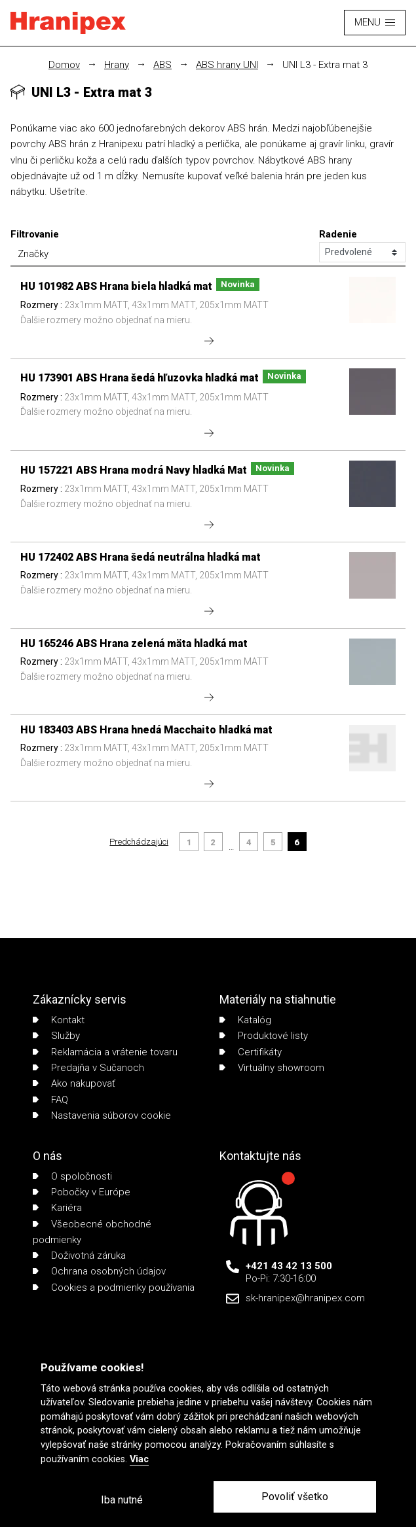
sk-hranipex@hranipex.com (305, 1298)
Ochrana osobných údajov (99, 1271)
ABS (162, 65)
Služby (56, 1036)
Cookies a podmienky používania (114, 1287)
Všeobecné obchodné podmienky (92, 1232)
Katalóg (245, 1020)
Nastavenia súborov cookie (102, 1115)
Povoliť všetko (294, 1496)
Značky (33, 254)
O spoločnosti (72, 1176)
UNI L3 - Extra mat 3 (325, 65)
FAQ (50, 1100)
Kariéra (57, 1208)
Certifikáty (250, 1052)
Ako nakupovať (74, 1083)
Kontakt (59, 1020)
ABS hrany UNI (227, 65)
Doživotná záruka (79, 1255)
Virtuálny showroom (271, 1068)
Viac (139, 1459)
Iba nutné (122, 1500)
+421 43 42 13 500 (289, 1266)
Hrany (116, 65)
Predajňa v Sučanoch (88, 1068)
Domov (64, 65)
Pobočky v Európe (81, 1192)
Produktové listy (263, 1036)
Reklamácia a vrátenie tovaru (105, 1052)
